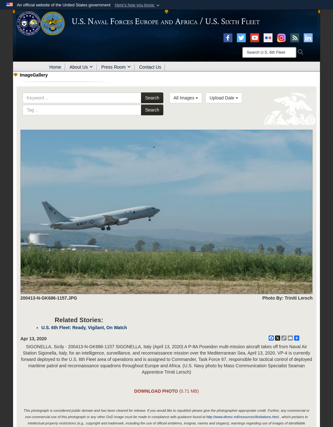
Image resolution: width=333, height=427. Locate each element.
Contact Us (150, 67)
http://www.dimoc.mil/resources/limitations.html (242, 417)
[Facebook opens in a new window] (227, 37)
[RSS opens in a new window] (294, 37)
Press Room (116, 67)
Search (152, 97)
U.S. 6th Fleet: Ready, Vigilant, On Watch (84, 327)
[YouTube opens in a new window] (254, 37)
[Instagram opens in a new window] (281, 37)
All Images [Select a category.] (186, 97)
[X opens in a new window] (241, 37)
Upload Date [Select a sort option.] (223, 97)
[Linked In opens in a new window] (308, 37)
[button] (138, 5)
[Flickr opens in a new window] (268, 37)
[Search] (269, 52)
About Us (81, 67)
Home (55, 67)
